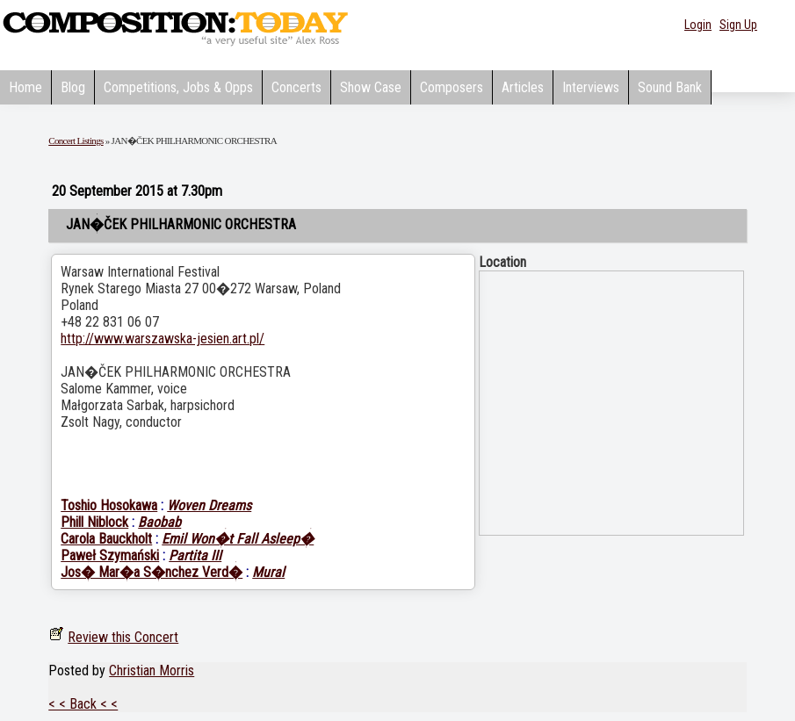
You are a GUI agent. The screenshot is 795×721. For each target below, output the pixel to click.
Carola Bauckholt (106, 538)
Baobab (159, 522)
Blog (73, 87)
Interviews (590, 87)
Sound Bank (670, 87)
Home (25, 87)
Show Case (370, 87)
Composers (451, 87)
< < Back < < (83, 704)
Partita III (195, 555)
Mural (268, 572)
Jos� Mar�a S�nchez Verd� (151, 572)
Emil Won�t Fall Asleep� (238, 538)
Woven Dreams (209, 505)
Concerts (296, 87)
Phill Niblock (94, 522)
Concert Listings (75, 140)
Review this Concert (123, 637)
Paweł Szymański (110, 555)
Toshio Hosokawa (109, 505)
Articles (523, 87)
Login (698, 25)
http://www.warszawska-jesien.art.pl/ (162, 338)
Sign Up (738, 25)
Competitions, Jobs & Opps (178, 87)
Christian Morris (151, 670)
